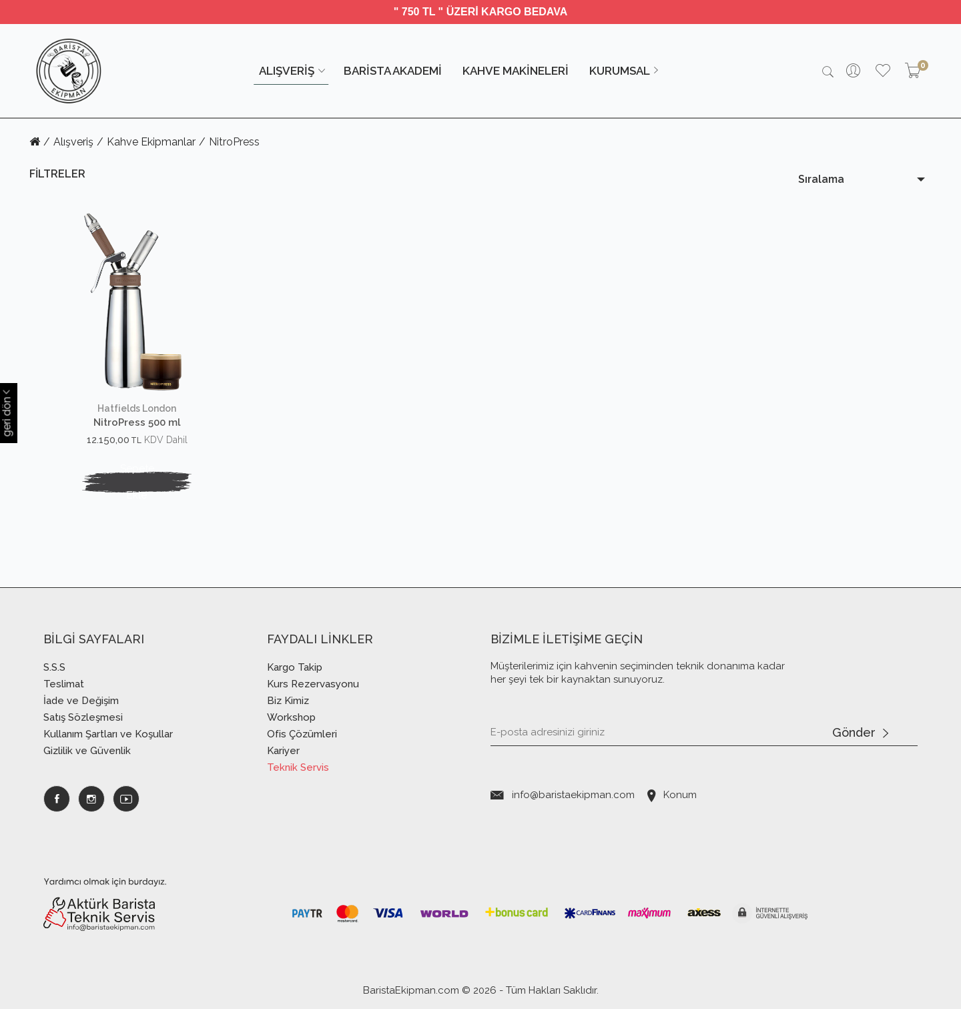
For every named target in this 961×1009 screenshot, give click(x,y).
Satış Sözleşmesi (83, 717)
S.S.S (54, 667)
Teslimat (63, 684)
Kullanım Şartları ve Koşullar (108, 734)
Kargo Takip (294, 667)
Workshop (291, 717)
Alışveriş (73, 141)
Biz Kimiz (288, 701)
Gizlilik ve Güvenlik (87, 751)
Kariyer (283, 751)
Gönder (860, 733)
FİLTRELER (57, 173)
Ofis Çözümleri (302, 734)
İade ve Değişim (81, 701)
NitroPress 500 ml (137, 422)
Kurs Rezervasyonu (313, 684)
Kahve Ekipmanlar (151, 141)
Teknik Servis (298, 767)
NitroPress (234, 141)
